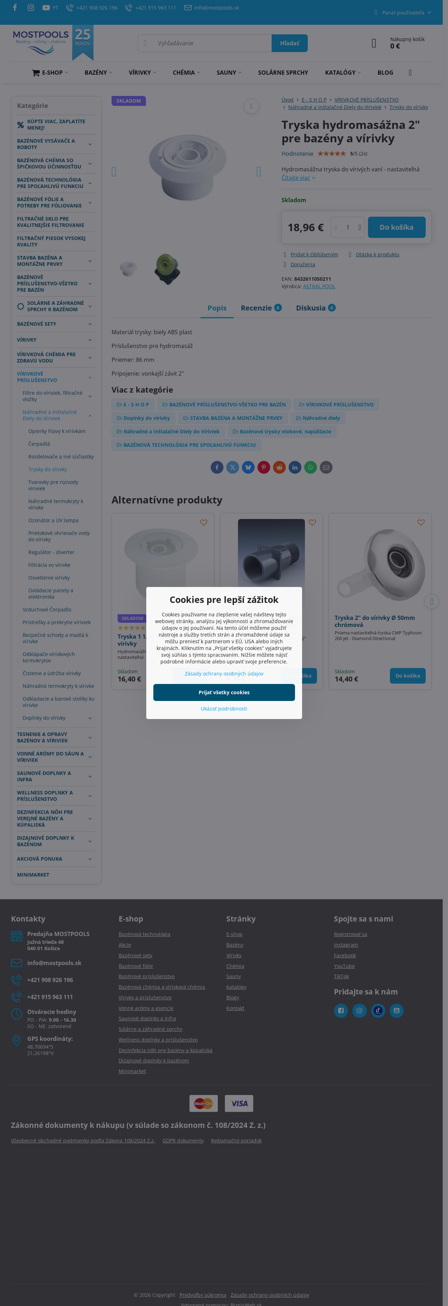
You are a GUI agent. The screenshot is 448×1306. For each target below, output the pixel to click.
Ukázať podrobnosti (224, 708)
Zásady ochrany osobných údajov (224, 673)
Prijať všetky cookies (224, 692)
